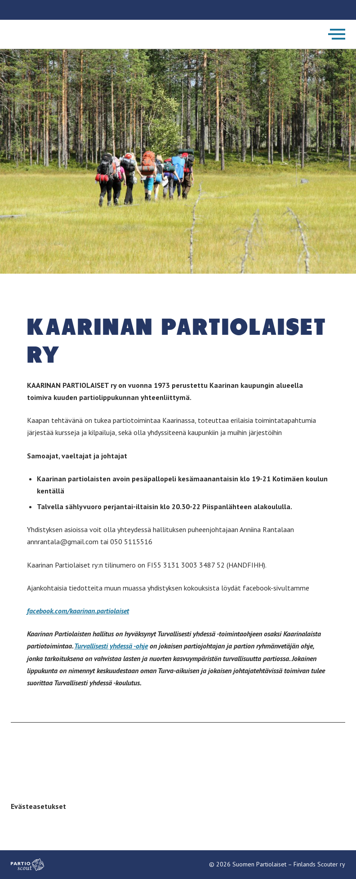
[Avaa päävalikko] (336, 34)
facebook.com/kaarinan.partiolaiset (78, 610)
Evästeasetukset (38, 806)
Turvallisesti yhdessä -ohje (111, 645)
